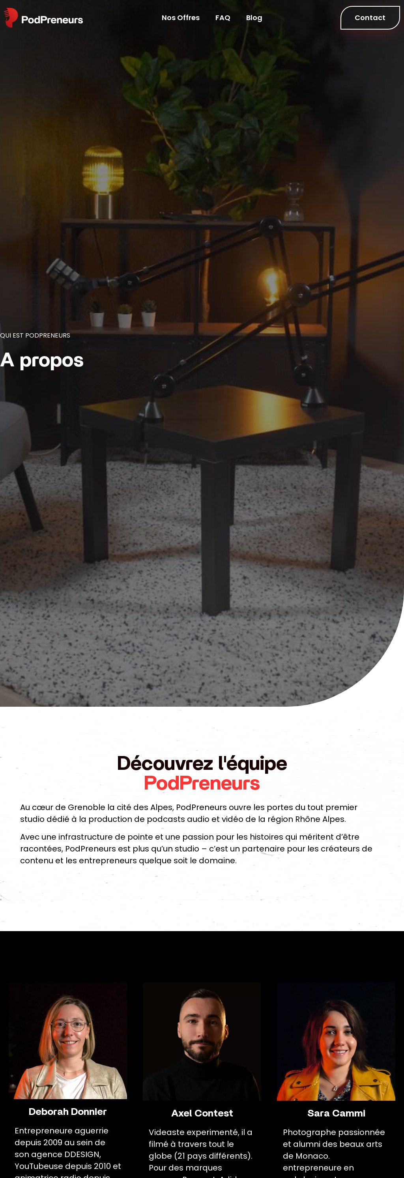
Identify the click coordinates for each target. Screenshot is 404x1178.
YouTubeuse (39, 1166)
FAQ (222, 17)
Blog (254, 17)
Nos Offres (181, 17)
